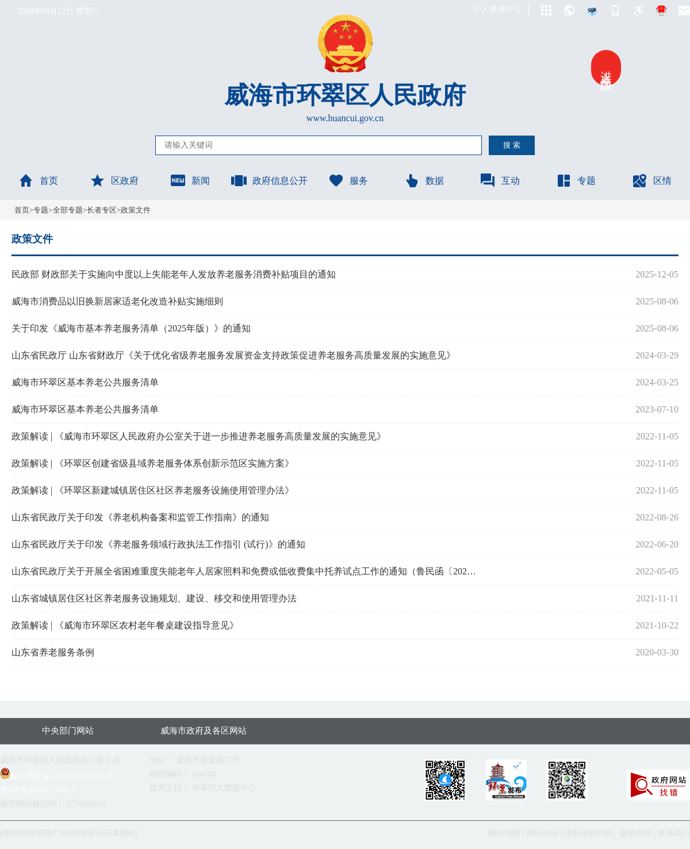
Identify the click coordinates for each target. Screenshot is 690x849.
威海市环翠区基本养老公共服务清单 (85, 382)
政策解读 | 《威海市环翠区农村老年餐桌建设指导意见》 (125, 625)
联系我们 (674, 833)
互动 (500, 180)
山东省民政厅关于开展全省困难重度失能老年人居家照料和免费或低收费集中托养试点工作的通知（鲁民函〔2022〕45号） (245, 571)
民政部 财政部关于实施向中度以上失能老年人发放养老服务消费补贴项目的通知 (174, 274)
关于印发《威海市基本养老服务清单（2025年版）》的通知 (131, 328)
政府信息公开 (269, 180)
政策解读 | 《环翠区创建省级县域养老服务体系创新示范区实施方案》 (153, 463)
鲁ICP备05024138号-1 (37, 790)
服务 (348, 180)
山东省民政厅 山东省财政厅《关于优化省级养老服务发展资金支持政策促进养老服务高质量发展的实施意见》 (233, 355)
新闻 (190, 180)
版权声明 (636, 833)
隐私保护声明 (588, 833)
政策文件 (136, 210)
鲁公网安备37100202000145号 (57, 776)
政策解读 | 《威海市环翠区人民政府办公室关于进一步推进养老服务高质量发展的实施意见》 (199, 436)
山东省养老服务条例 (53, 652)
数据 (424, 180)
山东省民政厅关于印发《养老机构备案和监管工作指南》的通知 (140, 517)
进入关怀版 (606, 68)
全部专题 (68, 210)
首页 (38, 180)
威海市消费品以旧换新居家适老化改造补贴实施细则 (117, 301)
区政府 (114, 180)
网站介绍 (542, 833)
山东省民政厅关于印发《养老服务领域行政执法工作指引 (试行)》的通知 (158, 544)
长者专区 (102, 210)
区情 (651, 180)
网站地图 (504, 833)
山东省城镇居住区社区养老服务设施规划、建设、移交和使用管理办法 (154, 598)
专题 (575, 180)
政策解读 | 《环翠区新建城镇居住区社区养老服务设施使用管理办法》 (153, 490)
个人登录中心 (497, 9)
